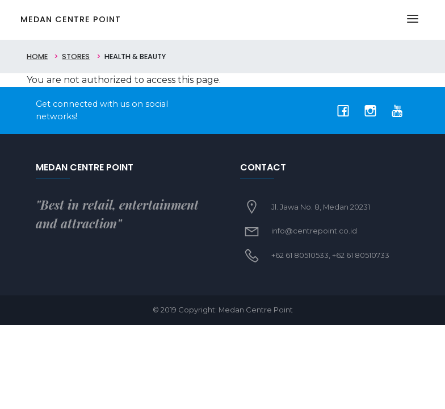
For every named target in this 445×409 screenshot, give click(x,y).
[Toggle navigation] (412, 20)
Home (37, 56)
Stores (76, 56)
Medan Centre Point (70, 19)
